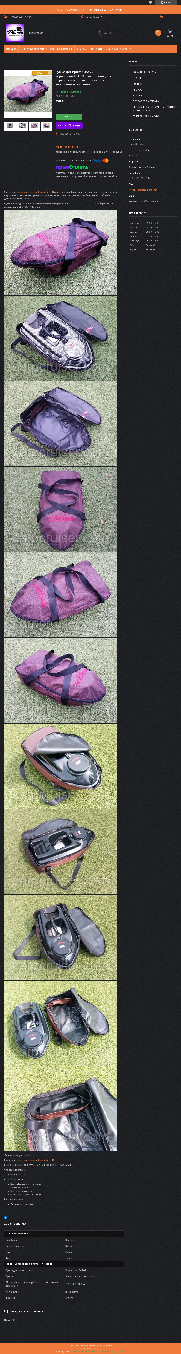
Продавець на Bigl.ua (90, 1348)
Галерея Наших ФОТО (146, 116)
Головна (11, 48)
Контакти (96, 48)
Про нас (81, 48)
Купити (69, 116)
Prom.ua (108, 1345)
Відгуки (137, 95)
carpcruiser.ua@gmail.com (143, 200)
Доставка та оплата (118, 48)
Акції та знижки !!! (61, 48)
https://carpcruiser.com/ (143, 189)
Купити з (69, 125)
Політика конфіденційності (112, 1351)
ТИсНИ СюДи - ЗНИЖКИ (106, 9)
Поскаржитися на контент (84, 1351)
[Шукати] (158, 33)
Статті (137, 77)
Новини (137, 83)
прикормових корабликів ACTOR (35, 191)
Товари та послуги (32, 48)
